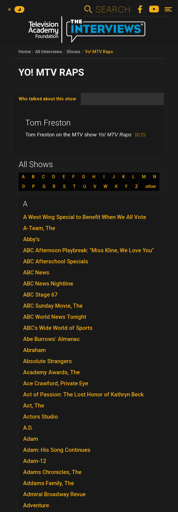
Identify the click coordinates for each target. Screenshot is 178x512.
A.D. (28, 427)
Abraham (34, 350)
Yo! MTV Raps (99, 51)
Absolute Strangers (47, 361)
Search (113, 9)
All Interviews (48, 51)
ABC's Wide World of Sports (58, 328)
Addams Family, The (48, 483)
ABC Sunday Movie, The (53, 305)
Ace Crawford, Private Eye (55, 383)
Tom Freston (48, 123)
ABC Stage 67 (40, 294)
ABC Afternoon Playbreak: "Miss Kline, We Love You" (88, 250)
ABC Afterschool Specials (55, 261)
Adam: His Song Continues (56, 450)
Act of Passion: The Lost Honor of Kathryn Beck (83, 394)
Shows (73, 51)
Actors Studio (40, 416)
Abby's (31, 239)
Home (25, 51)
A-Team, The (39, 228)
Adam (30, 438)
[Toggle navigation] (168, 9)
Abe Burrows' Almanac (51, 339)
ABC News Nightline (48, 283)
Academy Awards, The (51, 372)
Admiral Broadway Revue (54, 494)
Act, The (33, 405)
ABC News (36, 272)
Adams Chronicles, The (52, 472)
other (150, 186)
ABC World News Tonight (54, 317)
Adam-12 (34, 461)
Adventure (36, 505)
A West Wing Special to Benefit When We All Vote (84, 217)
